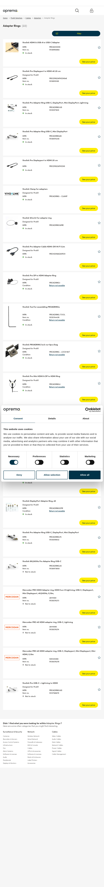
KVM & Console (33, 745)
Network (31, 731)
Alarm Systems (8, 751)
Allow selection (52, 475)
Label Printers (32, 760)
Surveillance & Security (12, 731)
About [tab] (86, 418)
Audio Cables (56, 739)
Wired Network (33, 739)
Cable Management (59, 754)
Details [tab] (52, 418)
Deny (19, 475)
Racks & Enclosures (34, 757)
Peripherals (7, 760)
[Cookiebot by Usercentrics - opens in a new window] (87, 410)
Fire (4, 748)
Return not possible (57, 285)
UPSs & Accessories (34, 751)
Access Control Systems (11, 742)
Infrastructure (7, 745)
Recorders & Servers (10, 739)
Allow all (84, 475)
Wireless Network (33, 736)
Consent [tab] (18, 418)
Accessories (31, 763)
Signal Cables (56, 751)
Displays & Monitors (9, 763)
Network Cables (57, 745)
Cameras (6, 736)
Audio (5, 757)
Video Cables (56, 736)
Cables (55, 731)
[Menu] (98, 10)
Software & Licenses (10, 754)
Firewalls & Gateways (35, 742)
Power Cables (57, 748)
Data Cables (56, 742)
